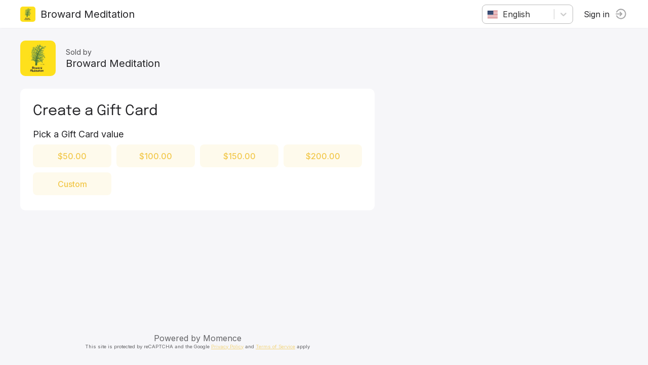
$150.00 (239, 156)
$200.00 (323, 156)
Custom (72, 184)
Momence (222, 338)
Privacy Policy (227, 346)
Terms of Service (275, 346)
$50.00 (72, 156)
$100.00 (155, 156)
